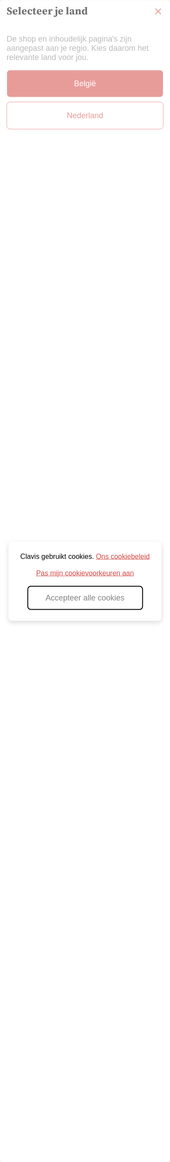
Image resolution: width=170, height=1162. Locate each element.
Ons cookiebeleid (123, 556)
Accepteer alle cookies (85, 597)
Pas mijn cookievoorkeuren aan (85, 572)
